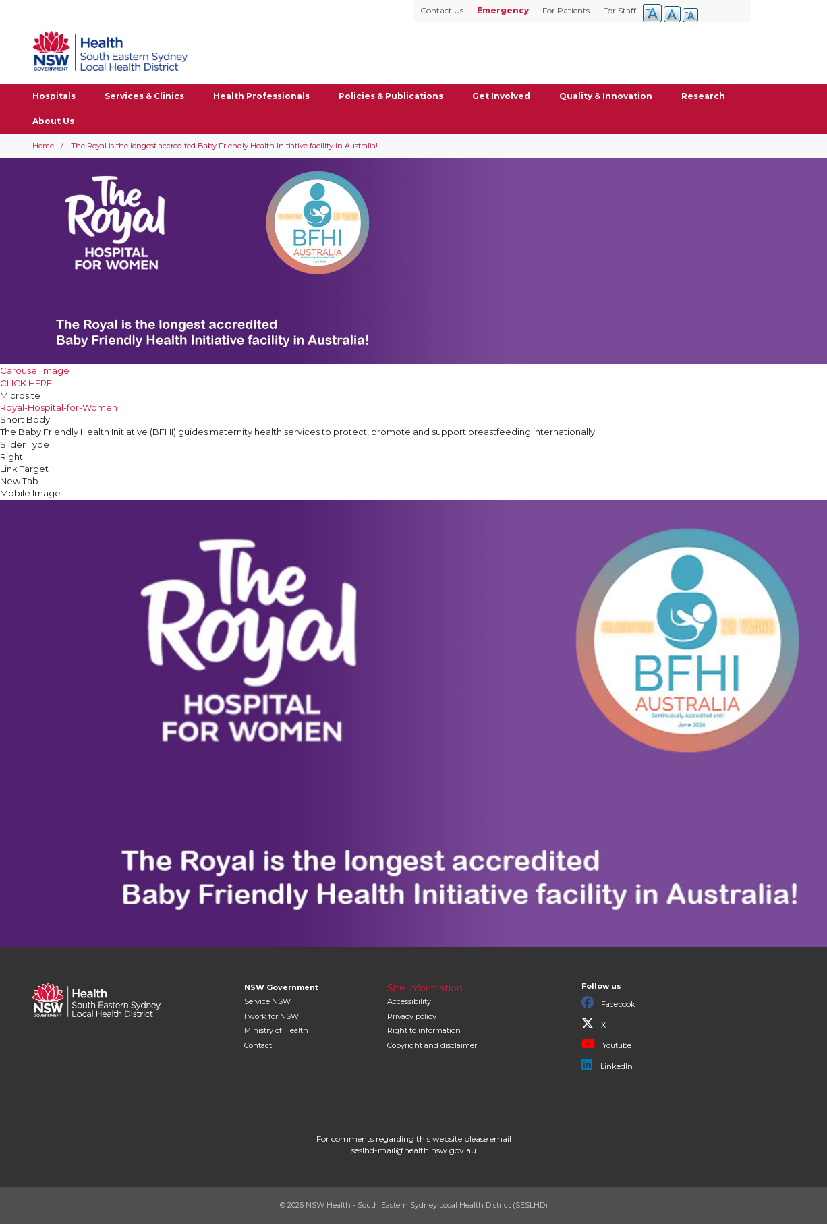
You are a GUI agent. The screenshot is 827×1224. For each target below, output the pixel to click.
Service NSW (267, 1001)
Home (43, 145)
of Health (276, 1030)
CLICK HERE (26, 383)
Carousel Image (34, 370)
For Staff (619, 10)
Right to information (424, 1030)
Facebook (608, 1003)
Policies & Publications (391, 96)
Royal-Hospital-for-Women (58, 407)
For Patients (566, 10)
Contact (258, 1045)
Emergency (503, 10)
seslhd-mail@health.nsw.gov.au (413, 1150)
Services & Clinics (144, 96)
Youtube (606, 1044)
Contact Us (441, 10)
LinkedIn (607, 1065)
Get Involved (501, 96)
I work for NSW (271, 1016)
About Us (53, 121)
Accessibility (409, 1001)
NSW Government (281, 987)
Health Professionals (261, 96)
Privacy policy (411, 1016)
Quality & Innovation (605, 96)
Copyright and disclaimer (432, 1045)
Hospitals (54, 96)
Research (703, 96)
